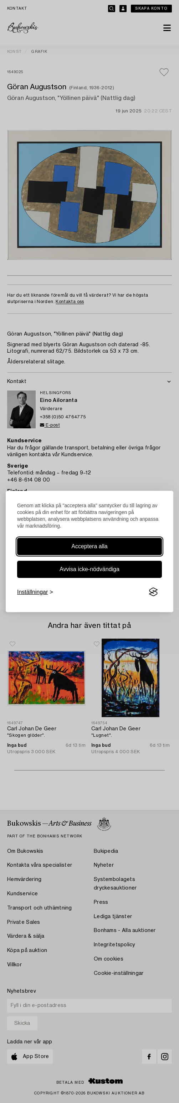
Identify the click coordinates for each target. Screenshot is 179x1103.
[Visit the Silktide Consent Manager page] (153, 592)
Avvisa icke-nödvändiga (89, 569)
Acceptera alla (89, 546)
